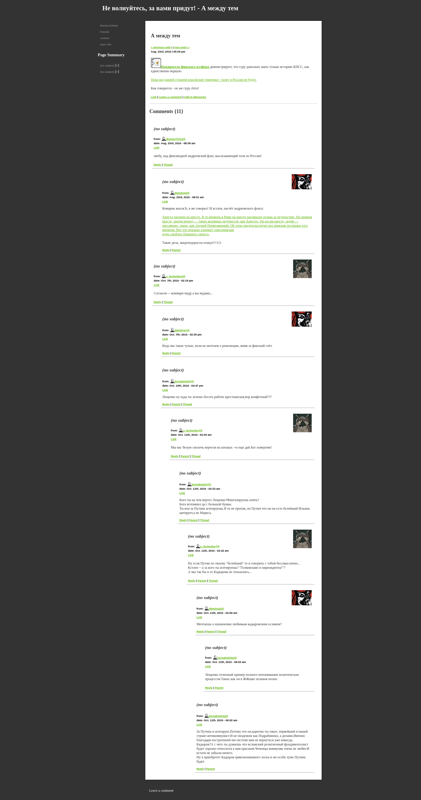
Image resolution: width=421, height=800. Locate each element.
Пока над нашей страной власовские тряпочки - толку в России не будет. (204, 80)
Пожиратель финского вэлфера (185, 67)
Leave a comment (170, 97)
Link (154, 97)
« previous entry (161, 47)
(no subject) (107, 65)
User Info (105, 44)
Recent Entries (109, 25)
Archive (104, 38)
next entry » (182, 47)
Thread (168, 164)
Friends (104, 31)
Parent (176, 250)
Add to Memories (195, 97)
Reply (157, 164)
